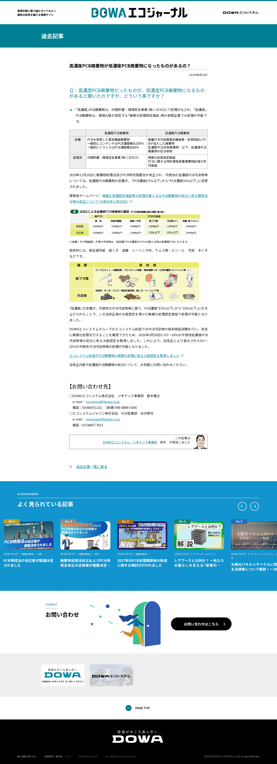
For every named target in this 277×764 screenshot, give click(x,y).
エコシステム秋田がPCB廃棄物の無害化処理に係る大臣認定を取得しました (124, 355)
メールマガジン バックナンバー (121, 756)
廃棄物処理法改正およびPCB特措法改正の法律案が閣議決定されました (85, 565)
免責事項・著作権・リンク (58, 756)
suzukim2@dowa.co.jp (103, 401)
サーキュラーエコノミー (205, 554)
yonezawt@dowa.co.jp (103, 419)
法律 (39, 554)
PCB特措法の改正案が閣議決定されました (28, 563)
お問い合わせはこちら (201, 624)
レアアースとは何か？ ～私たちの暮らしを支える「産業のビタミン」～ (199, 565)
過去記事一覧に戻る (91, 466)
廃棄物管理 (27, 554)
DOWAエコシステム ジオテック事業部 (130, 442)
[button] (242, 506)
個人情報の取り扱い (27, 756)
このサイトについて (88, 756)
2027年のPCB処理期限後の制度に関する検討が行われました (142, 563)
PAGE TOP (142, 708)
